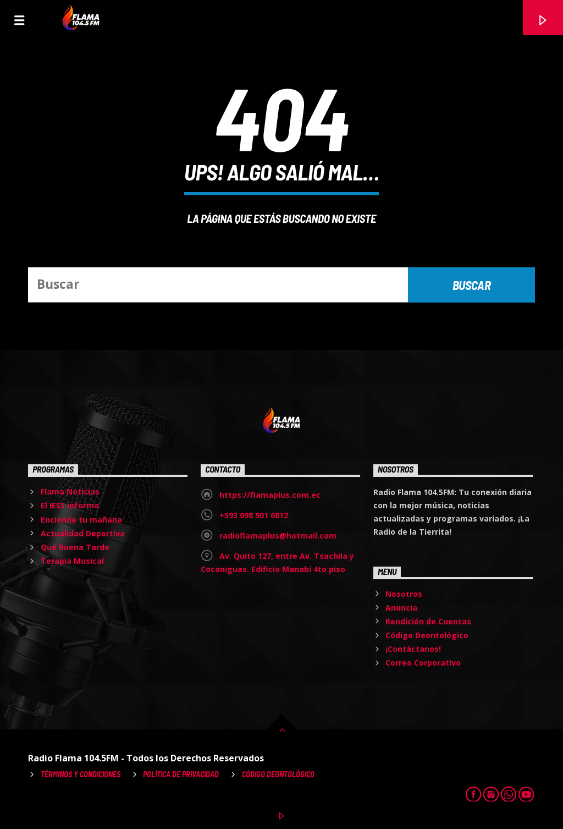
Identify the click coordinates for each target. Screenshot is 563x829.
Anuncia (401, 607)
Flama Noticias (70, 491)
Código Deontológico (426, 635)
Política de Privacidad (181, 774)
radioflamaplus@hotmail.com (277, 535)
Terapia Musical (72, 561)
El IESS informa (70, 505)
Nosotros (403, 594)
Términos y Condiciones (80, 774)
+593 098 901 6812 (253, 515)
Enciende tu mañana (81, 519)
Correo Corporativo (423, 662)
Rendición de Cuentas (428, 621)
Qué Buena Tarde (75, 547)
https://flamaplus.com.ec (270, 495)
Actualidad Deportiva (83, 533)
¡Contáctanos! (413, 649)
